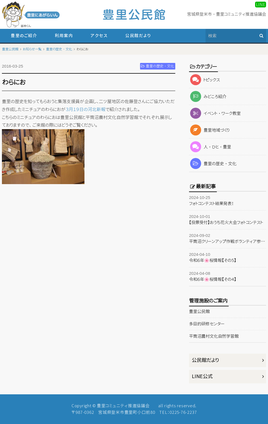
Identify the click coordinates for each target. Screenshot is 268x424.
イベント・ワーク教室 (215, 113)
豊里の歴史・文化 (212, 164)
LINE (260, 4)
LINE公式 (202, 376)
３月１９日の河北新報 (85, 109)
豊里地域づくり (209, 130)
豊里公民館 (199, 311)
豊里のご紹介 (24, 35)
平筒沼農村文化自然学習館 (214, 336)
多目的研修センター (207, 324)
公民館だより (138, 35)
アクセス (99, 35)
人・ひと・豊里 (210, 147)
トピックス (204, 80)
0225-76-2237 (183, 412)
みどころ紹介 (207, 96)
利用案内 (64, 35)
